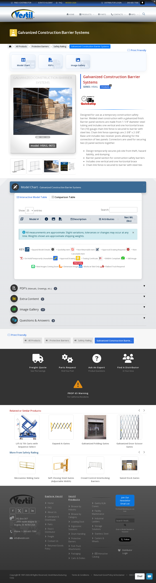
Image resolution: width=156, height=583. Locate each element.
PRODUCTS (85, 14)
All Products (21, 46)
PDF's (33, 288)
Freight (51, 536)
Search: (119, 209)
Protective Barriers (40, 46)
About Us (52, 512)
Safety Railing (60, 46)
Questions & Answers (32, 320)
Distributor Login (111, 2)
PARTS (102, 14)
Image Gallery (27, 309)
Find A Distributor (50, 530)
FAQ (59, 2)
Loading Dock (77, 521)
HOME (70, 14)
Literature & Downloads (52, 518)
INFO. (132, 14)
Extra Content (27, 298)
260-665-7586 (131, 2)
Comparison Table (63, 197)
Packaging (75, 553)
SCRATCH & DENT (44, 2)
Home (51, 503)
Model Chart (46, 187)
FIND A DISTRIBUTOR (21, 2)
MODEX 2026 (71, 2)
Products (106, 86)
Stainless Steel (101, 533)
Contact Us (53, 541)
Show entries (30, 210)
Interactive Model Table (32, 197)
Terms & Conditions (80, 575)
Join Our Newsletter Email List (125, 500)
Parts (50, 524)
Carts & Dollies (78, 558)
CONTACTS (117, 14)
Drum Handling (78, 533)
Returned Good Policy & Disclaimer (109, 575)
